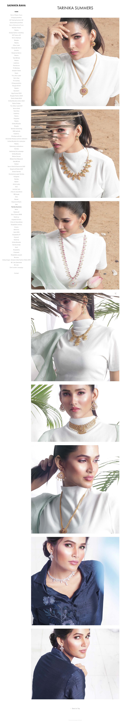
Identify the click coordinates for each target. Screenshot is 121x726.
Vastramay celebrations (16, 146)
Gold (16, 247)
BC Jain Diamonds (16, 262)
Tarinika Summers (16, 207)
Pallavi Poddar (16, 103)
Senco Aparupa (16, 38)
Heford (16, 164)
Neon (16, 209)
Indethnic (16, 63)
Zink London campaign (16, 267)
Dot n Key (16, 78)
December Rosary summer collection (16, 139)
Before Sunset (16, 156)
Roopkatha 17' (16, 235)
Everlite (16, 50)
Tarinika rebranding (16, 129)
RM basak (16, 194)
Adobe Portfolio (78, 720)
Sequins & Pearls (16, 202)
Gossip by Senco (16, 53)
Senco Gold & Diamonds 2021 (16, 166)
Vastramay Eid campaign (16, 151)
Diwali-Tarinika (16, 171)
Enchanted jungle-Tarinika (16, 174)
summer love (16, 189)
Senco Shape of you (16, 15)
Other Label (16, 45)
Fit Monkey (16, 68)
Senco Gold (16, 108)
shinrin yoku (16, 184)
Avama (16, 227)
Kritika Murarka (16, 123)
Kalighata (16, 176)
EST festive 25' (16, 35)
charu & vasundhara (16, 192)
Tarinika (16, 149)
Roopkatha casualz (16, 255)
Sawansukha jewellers (16, 22)
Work (16, 11)
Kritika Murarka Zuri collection (16, 141)
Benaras (16, 257)
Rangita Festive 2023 (16, 96)
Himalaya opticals (16, 136)
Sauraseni (16, 91)
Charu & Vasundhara (16, 222)
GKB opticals (16, 131)
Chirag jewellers (16, 83)
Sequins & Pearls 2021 (16, 169)
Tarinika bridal (16, 245)
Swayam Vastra (16, 70)
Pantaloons (16, 65)
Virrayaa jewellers (16, 17)
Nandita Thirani (16, 28)
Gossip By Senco (16, 48)
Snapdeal (16, 118)
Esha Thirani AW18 (16, 214)
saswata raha (16, 5)
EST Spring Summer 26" (16, 20)
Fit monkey (16, 81)
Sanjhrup (16, 217)
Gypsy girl (16, 212)
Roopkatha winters (16, 224)
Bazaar (16, 199)
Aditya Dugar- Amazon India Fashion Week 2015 (16, 260)
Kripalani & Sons (16, 219)
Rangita (16, 40)
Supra (16, 73)
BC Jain (16, 265)
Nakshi (16, 182)
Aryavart (16, 237)
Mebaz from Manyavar (16, 159)
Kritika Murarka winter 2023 (16, 101)
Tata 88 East (16, 58)
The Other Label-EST (16, 106)
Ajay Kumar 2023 (16, 93)
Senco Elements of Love (16, 25)
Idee (16, 187)
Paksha (16, 30)
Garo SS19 (16, 232)
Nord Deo (16, 111)
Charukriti (16, 252)
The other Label (16, 75)
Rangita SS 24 (16, 86)
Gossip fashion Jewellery (16, 33)
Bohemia (16, 229)
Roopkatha (16, 250)
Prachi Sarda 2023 (16, 98)
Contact (16, 273)
